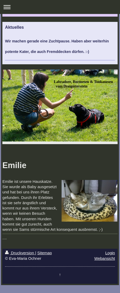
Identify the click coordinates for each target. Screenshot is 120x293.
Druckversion (20, 253)
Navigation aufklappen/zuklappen (60, 7)
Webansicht (104, 258)
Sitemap (44, 253)
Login (110, 253)
